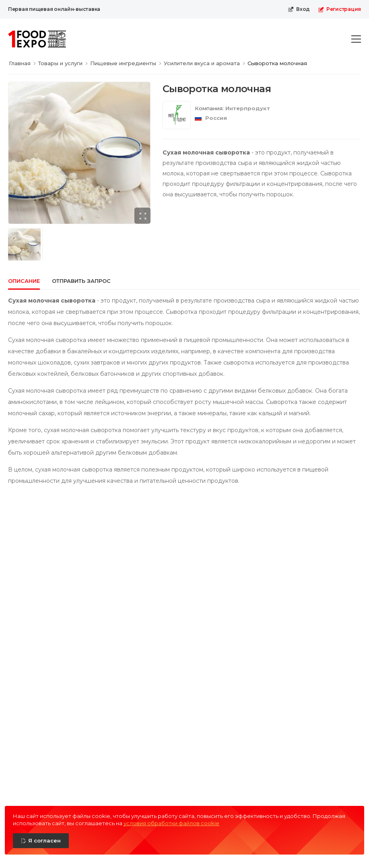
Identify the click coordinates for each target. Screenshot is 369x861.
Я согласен (44, 840)
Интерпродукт (247, 108)
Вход (299, 9)
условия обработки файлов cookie (171, 823)
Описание (24, 281)
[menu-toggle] (356, 39)
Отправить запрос (81, 281)
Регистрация (339, 9)
